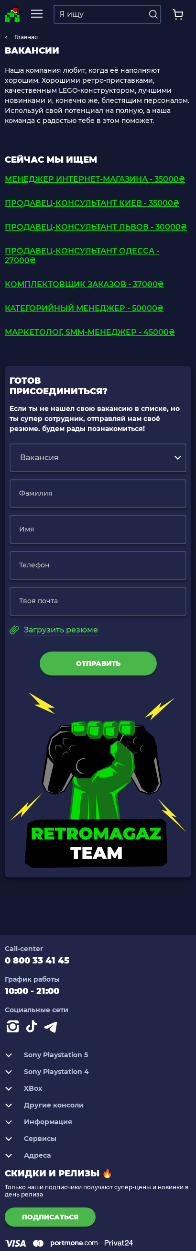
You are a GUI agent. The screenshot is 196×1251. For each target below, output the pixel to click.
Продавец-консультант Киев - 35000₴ (92, 203)
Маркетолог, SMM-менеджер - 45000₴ (90, 332)
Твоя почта (38, 601)
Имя (26, 529)
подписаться (50, 1217)
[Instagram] (14, 1028)
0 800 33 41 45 (37, 960)
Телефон (34, 565)
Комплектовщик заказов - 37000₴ (84, 284)
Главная (26, 37)
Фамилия (36, 493)
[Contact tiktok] (33, 1028)
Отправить (98, 663)
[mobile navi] (36, 14)
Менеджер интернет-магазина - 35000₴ (95, 179)
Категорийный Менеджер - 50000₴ (84, 308)
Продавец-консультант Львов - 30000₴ (96, 227)
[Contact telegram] (52, 1028)
